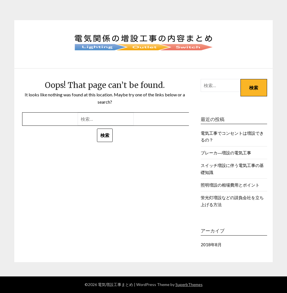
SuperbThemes (189, 284)
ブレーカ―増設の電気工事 (226, 152)
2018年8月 (211, 244)
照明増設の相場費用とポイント (230, 184)
